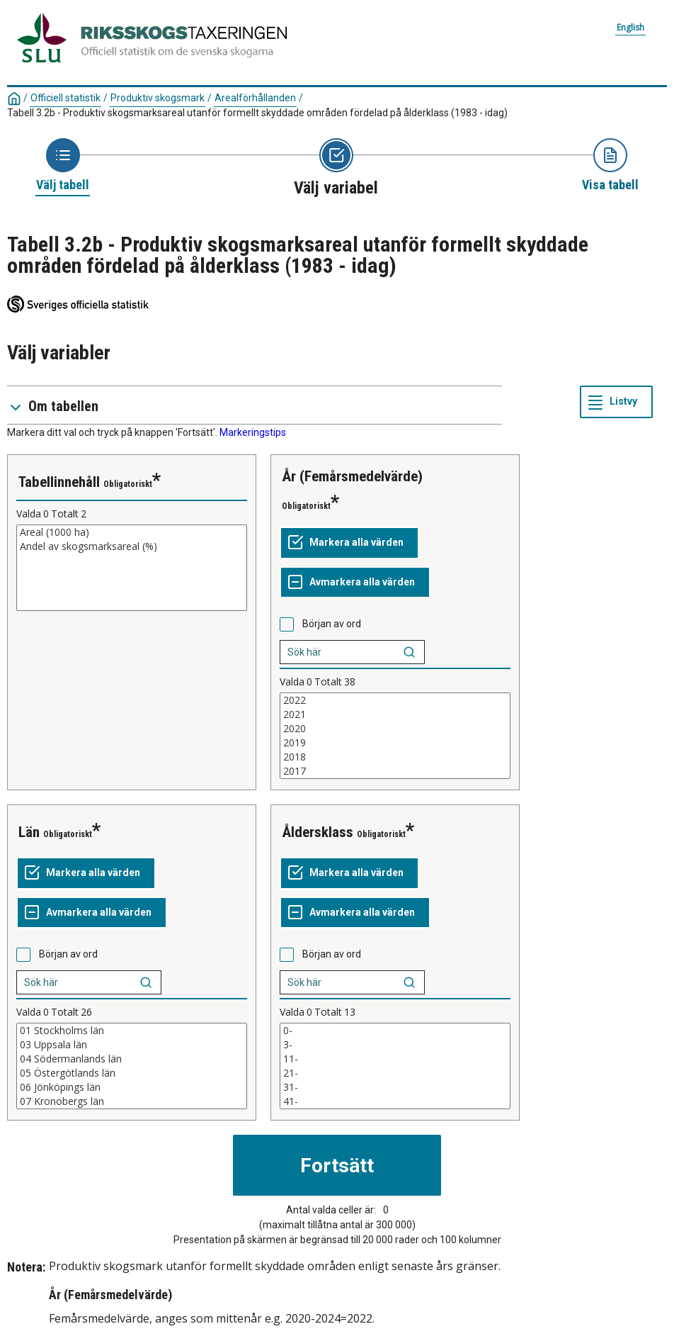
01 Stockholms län (131, 1030)
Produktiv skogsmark (157, 97)
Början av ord (331, 623)
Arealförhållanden (255, 97)
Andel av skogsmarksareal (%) (131, 546)
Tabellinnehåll (59, 481)
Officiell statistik (65, 97)
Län (29, 832)
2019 (395, 743)
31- (395, 1087)
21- (395, 1073)
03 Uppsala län (131, 1045)
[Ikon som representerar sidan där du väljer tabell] (62, 166)
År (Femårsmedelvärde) (352, 476)
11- (395, 1059)
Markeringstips (252, 432)
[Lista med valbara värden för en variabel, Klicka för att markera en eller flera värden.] (131, 567)
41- (395, 1101)
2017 (395, 771)
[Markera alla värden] (349, 543)
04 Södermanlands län (131, 1059)
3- (395, 1045)
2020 (395, 729)
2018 (395, 757)
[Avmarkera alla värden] (355, 582)
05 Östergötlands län (131, 1073)
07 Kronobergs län (131, 1101)
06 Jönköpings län (131, 1087)
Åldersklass (317, 832)
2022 (395, 700)
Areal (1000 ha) (131, 532)
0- (395, 1030)
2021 (395, 714)
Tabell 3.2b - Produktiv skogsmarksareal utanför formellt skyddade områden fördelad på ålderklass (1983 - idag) (257, 112)
